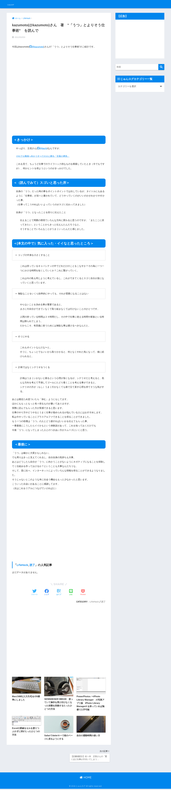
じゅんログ (15, 4)
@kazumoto (37, 46)
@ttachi (42, 147)
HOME (86, 778)
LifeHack (23, 564)
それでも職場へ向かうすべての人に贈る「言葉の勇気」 (44, 155)
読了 (33, 564)
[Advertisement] (59, 108)
